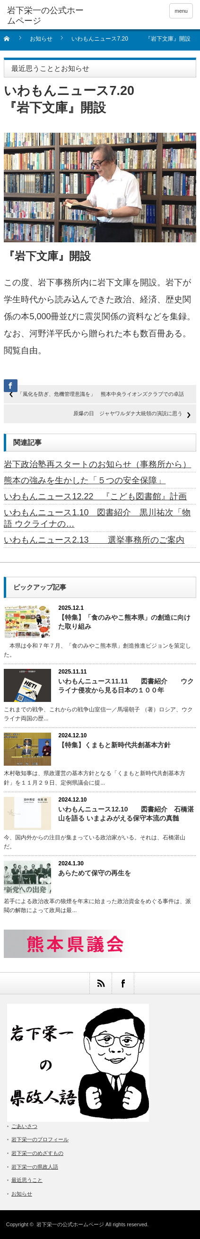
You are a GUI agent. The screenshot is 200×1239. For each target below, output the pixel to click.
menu (181, 11)
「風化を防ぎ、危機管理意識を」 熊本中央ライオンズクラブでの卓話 (100, 394)
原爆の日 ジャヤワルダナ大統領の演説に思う (128, 413)
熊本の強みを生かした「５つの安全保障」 (84, 480)
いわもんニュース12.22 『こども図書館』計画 (95, 496)
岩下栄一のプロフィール (40, 1139)
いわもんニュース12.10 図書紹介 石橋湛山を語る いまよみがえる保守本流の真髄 (126, 813)
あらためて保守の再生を (94, 873)
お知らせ (41, 39)
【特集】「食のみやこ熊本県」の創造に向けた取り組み (124, 622)
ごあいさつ (24, 1126)
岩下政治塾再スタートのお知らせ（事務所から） (97, 464)
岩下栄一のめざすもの (37, 1153)
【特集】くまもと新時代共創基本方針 (114, 745)
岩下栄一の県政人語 (34, 1167)
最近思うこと (27, 1180)
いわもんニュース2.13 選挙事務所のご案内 (94, 540)
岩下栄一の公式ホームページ (70, 1224)
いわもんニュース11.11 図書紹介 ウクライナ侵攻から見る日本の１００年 (126, 685)
